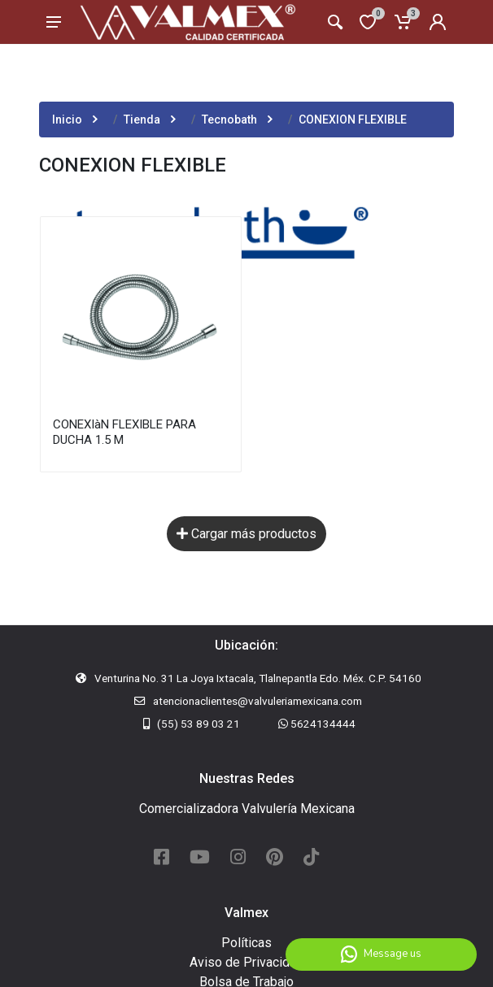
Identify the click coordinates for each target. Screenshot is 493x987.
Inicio (67, 119)
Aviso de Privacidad (246, 962)
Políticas (246, 942)
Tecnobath (229, 119)
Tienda (142, 119)
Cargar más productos (246, 533)
